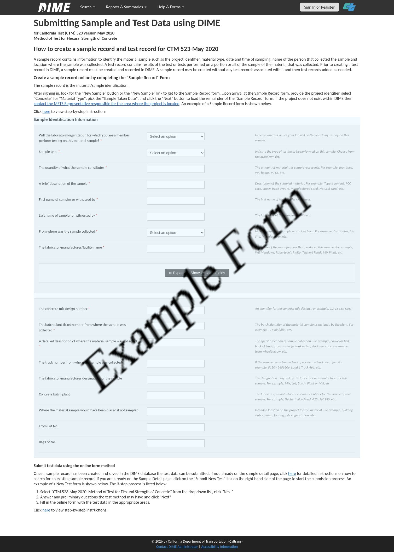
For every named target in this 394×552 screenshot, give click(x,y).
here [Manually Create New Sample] (46, 111)
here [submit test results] (46, 510)
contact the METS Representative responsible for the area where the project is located (106, 103)
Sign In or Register (319, 7)
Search (87, 6)
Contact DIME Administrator (177, 546)
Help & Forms (171, 6)
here (292, 473)
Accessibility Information (219, 546)
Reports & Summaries (126, 6)
